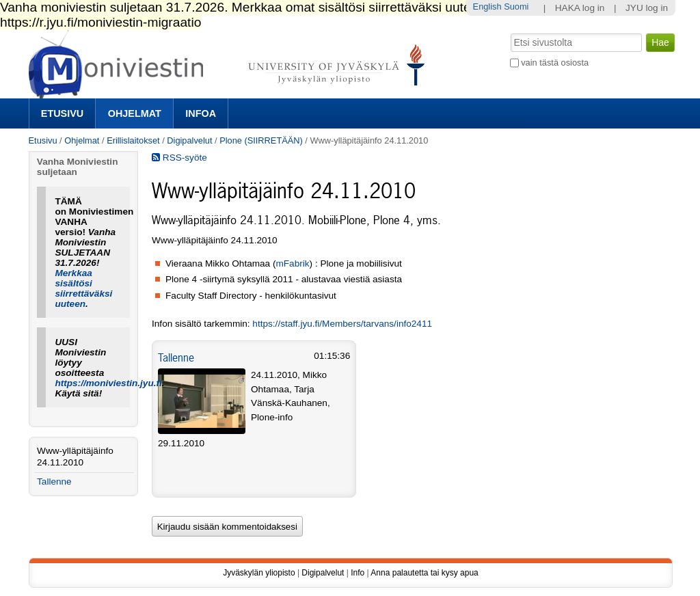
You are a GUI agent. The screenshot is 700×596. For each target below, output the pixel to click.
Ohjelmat (134, 113)
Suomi (516, 6)
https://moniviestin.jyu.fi (108, 383)
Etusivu (62, 113)
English (487, 6)
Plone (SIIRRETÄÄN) (261, 140)
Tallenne (176, 357)
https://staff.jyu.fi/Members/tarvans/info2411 (342, 324)
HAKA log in (580, 8)
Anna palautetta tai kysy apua (424, 573)
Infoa (200, 113)
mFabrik (292, 263)
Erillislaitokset (133, 140)
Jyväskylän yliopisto (259, 573)
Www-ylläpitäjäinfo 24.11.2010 (75, 457)
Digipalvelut (189, 140)
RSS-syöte (179, 157)
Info (357, 573)
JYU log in (646, 8)
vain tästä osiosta (555, 62)
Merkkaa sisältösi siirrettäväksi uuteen (83, 288)
